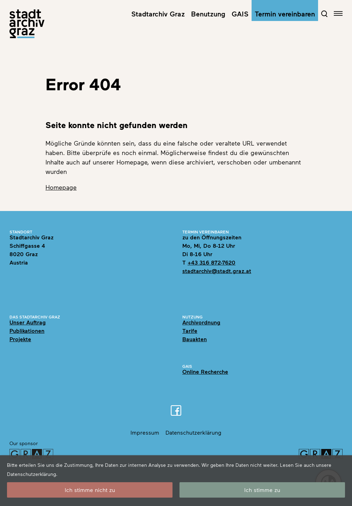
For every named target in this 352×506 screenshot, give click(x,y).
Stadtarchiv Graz (158, 13)
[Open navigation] (338, 13)
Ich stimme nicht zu (90, 489)
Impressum (145, 432)
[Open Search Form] (324, 13)
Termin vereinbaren (285, 13)
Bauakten (194, 339)
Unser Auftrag (27, 322)
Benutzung (208, 13)
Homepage (61, 187)
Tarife (189, 330)
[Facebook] (176, 410)
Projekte (20, 339)
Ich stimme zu (262, 489)
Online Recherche (205, 371)
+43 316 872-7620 (211, 262)
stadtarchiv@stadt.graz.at (216, 270)
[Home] (26, 23)
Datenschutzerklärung (193, 432)
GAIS (240, 13)
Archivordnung (201, 322)
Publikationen (26, 330)
